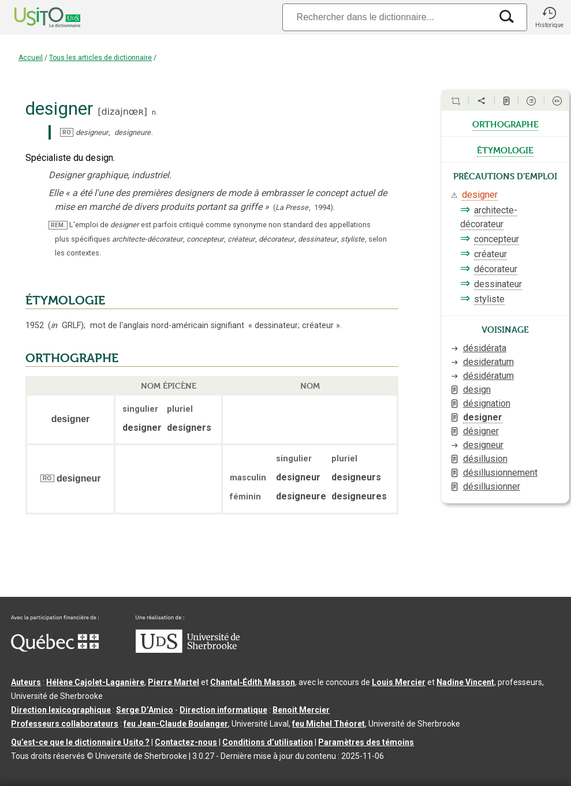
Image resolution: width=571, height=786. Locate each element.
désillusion (485, 458)
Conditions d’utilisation (267, 742)
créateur (490, 254)
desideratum (488, 361)
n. (155, 112)
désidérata (484, 348)
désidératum (488, 375)
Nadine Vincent (465, 682)
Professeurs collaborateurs (64, 723)
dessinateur (498, 284)
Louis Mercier (399, 682)
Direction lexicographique (61, 709)
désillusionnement (500, 472)
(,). (304, 207)
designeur (483, 444)
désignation (486, 403)
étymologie (505, 149)
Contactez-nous (186, 742)
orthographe (505, 123)
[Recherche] (387, 17)
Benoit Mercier (301, 709)
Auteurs (26, 682)
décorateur (495, 269)
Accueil (30, 58)
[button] (549, 17)
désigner (481, 431)
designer (480, 194)
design (477, 389)
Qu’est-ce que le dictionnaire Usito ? (80, 742)
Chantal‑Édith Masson (252, 682)
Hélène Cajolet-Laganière (95, 682)
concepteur (496, 239)
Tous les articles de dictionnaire (100, 58)
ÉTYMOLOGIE (65, 300)
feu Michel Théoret (328, 723)
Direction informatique (223, 709)
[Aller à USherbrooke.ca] (188, 650)
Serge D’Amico (144, 709)
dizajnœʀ (122, 111)
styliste (489, 299)
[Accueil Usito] (34, 17)
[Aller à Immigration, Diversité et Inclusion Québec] (55, 648)
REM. (58, 225)
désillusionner (491, 486)
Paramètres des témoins (366, 742)
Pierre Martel (173, 682)
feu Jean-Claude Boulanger (176, 723)
